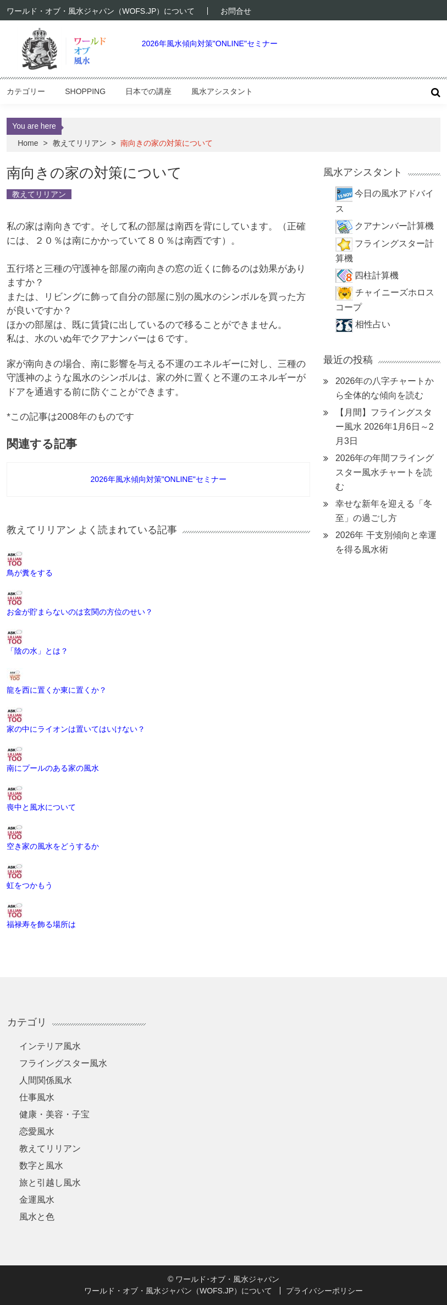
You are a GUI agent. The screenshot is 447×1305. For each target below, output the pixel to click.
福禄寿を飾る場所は (41, 924)
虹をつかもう (30, 885)
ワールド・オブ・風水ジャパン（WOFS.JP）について (101, 11)
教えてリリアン (80, 143)
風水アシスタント (222, 91)
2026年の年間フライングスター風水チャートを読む (384, 472)
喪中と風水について (41, 807)
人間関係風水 (45, 1080)
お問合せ (235, 11)
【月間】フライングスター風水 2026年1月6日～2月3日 (384, 427)
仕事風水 (36, 1097)
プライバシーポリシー (324, 1291)
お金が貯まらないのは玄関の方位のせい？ (80, 611)
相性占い (372, 324)
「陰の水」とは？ (37, 650)
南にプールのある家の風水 (53, 768)
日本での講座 (148, 91)
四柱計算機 (377, 275)
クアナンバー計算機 (394, 226)
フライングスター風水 (63, 1063)
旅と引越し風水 (50, 1182)
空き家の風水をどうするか (53, 846)
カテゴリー (26, 91)
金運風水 (36, 1199)
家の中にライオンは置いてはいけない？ (76, 729)
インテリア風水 (50, 1046)
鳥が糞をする (30, 572)
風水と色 (36, 1216)
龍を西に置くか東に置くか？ (57, 690)
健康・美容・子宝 (54, 1114)
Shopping (85, 91)
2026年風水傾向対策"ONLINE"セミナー (210, 43)
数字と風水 (41, 1165)
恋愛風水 (36, 1131)
